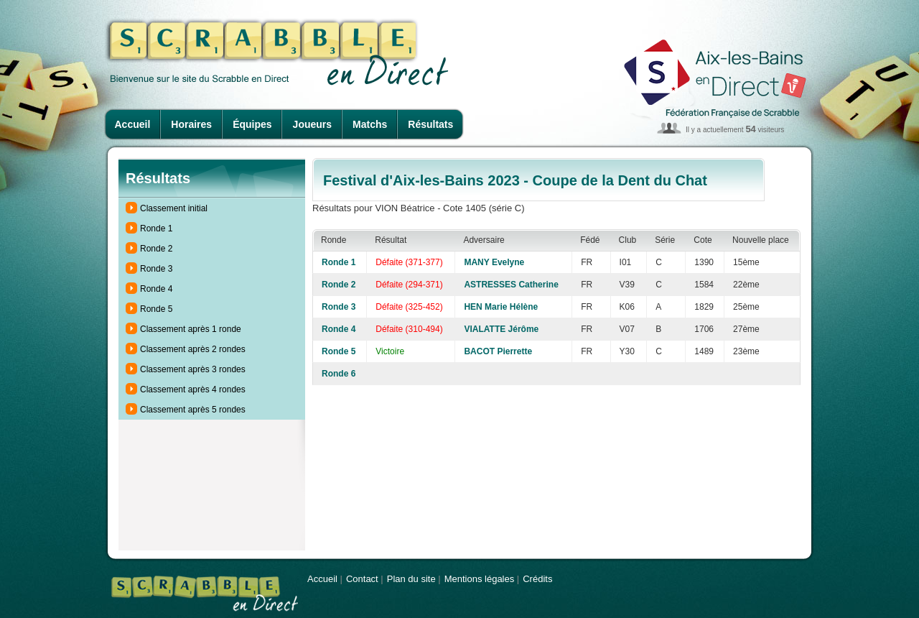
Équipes (252, 124)
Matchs (370, 124)
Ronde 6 (338, 374)
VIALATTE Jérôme (501, 329)
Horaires (191, 124)
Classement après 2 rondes (193, 349)
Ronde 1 (156, 228)
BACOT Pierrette (498, 351)
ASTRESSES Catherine (511, 285)
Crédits (537, 578)
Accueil (133, 124)
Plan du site (411, 578)
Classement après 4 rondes (193, 389)
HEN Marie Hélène (501, 307)
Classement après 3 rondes (193, 369)
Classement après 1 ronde (190, 329)
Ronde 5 (156, 309)
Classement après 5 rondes (193, 410)
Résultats (430, 124)
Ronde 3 (156, 269)
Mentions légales (479, 578)
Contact (362, 578)
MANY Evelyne (494, 262)
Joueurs (312, 124)
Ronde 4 (156, 289)
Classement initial (173, 208)
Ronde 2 (156, 249)
